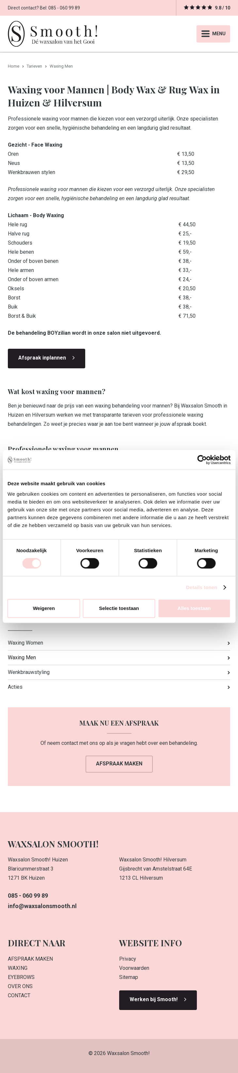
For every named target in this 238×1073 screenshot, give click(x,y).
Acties (15, 687)
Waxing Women (25, 643)
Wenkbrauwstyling (29, 672)
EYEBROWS (21, 977)
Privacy (127, 959)
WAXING (17, 968)
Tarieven (34, 66)
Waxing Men (22, 657)
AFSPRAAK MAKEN (30, 959)
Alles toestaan (194, 608)
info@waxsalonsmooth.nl (42, 906)
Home (13, 66)
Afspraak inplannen (42, 358)
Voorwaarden (134, 968)
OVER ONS (20, 986)
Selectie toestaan (119, 608)
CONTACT (19, 995)
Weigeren (44, 608)
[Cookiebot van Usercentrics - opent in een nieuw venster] (201, 460)
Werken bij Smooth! (154, 999)
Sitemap (128, 977)
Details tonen (201, 587)
